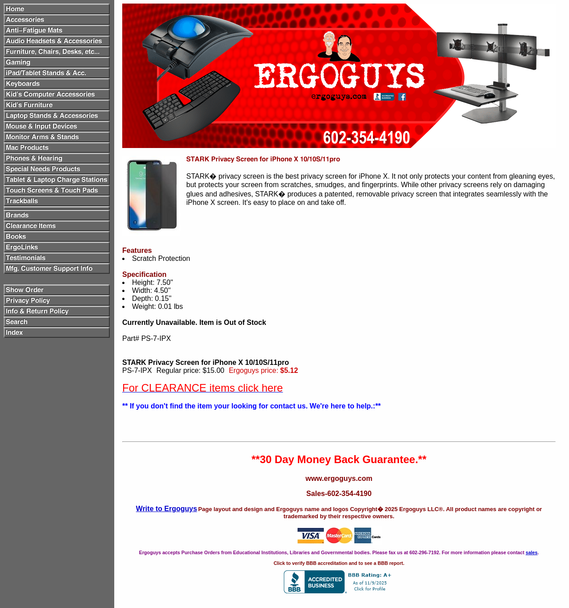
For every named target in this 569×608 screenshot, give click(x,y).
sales (531, 552)
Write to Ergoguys (166, 508)
